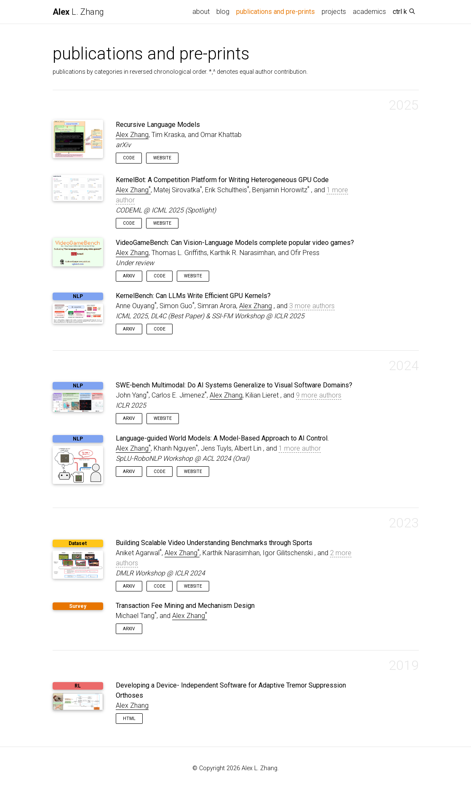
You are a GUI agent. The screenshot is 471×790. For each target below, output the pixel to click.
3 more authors (312, 306)
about (201, 12)
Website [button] (162, 158)
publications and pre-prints (277, 11)
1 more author (300, 448)
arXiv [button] (129, 276)
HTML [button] (129, 718)
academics (369, 12)
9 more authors (318, 395)
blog (222, 12)
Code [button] (129, 158)
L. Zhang (78, 12)
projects (334, 12)
